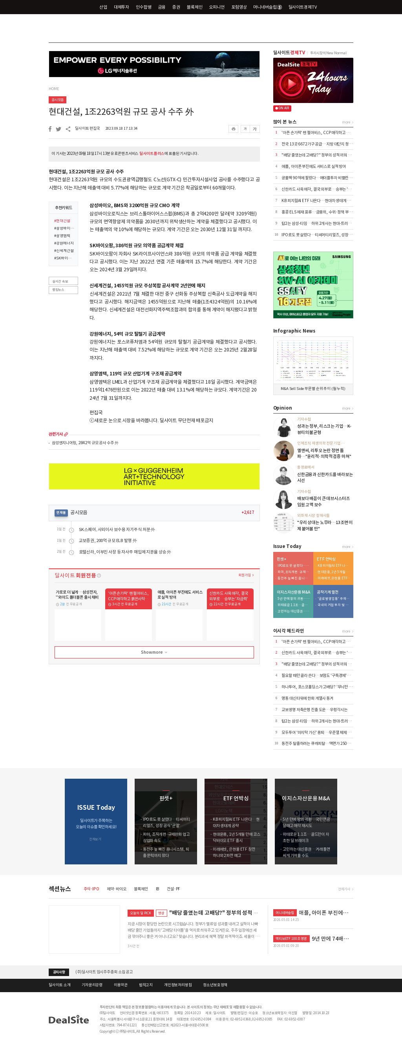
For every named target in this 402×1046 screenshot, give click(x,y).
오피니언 (217, 7)
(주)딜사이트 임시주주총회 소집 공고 (104, 971)
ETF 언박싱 (326, 559)
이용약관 (121, 985)
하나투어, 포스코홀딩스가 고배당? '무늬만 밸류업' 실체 (324, 686)
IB (157, 889)
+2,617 (247, 513)
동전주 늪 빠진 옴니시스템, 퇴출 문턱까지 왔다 (294, 578)
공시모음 (57, 99)
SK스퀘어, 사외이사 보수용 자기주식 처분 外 (117, 530)
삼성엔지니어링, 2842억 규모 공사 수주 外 (85, 443)
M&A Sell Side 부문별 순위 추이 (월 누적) (313, 388)
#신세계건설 (63, 251)
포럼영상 (239, 7)
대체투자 (121, 7)
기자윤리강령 (92, 985)
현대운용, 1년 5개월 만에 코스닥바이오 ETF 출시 (334, 572)
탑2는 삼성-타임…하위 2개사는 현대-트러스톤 (318, 223)
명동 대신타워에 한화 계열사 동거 (307, 698)
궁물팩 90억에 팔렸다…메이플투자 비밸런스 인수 (320, 177)
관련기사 (55, 434)
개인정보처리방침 (178, 985)
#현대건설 (62, 221)
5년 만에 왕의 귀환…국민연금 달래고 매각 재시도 (294, 599)
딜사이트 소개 (59, 985)
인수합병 (143, 7)
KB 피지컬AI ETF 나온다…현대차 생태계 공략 (317, 200)
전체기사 (344, 889)
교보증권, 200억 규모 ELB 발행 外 (108, 541)
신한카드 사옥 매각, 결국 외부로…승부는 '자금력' (320, 189)
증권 (176, 7)
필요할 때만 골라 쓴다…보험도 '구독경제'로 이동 (319, 675)
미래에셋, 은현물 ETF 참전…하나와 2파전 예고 (334, 578)
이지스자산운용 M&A (293, 592)
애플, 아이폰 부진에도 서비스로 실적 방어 (313, 166)
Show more (154, 652)
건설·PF (173, 889)
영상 (161, 913)
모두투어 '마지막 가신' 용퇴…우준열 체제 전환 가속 (321, 732)
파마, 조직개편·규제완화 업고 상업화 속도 (294, 572)
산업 (103, 7)
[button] (347, 821)
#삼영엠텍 (62, 236)
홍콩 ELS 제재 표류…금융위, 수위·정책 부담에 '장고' (323, 212)
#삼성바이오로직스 (64, 229)
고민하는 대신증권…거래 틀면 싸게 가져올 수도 (294, 611)
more (66, 434)
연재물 (61, 513)
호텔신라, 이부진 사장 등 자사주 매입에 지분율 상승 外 (125, 552)
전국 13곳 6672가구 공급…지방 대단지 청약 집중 (320, 144)
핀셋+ (281, 559)
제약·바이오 (116, 889)
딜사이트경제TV (306, 7)
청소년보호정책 (215, 985)
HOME (53, 89)
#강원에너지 (63, 244)
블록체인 (194, 7)
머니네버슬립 (267, 7)
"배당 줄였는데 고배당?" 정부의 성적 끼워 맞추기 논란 (323, 155)
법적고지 (146, 985)
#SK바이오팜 (64, 259)
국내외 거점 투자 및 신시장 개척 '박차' (334, 605)
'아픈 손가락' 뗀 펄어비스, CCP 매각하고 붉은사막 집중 (324, 132)
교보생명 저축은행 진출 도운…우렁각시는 (314, 709)
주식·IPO (91, 889)
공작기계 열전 (327, 592)
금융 (162, 7)
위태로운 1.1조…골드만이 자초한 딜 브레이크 (294, 605)
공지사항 (59, 972)
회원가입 (244, 575)
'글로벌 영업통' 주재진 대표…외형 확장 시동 (334, 599)
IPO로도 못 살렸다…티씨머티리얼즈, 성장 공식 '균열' (323, 234)
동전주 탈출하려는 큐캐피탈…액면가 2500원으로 (320, 743)
